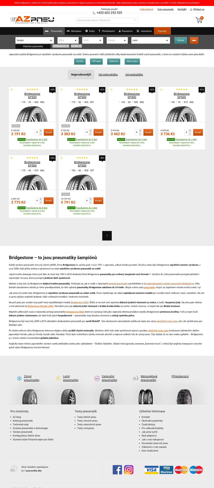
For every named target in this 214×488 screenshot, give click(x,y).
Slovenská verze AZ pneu (155, 438)
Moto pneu (134, 61)
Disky (86, 32)
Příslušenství (109, 31)
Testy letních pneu (86, 411)
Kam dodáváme (150, 445)
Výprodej (174, 31)
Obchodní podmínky (152, 415)
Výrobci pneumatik (22, 426)
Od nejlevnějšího (108, 74)
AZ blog (17, 411)
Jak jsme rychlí (149, 426)
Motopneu (66, 32)
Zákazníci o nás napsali (154, 441)
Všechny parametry (33, 46)
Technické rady (21, 419)
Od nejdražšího (136, 74)
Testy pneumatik (165, 9)
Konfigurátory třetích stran (26, 430)
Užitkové (114, 61)
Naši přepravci (149, 430)
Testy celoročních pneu (89, 419)
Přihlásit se (196, 9)
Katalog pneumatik (23, 415)
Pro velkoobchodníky (152, 423)
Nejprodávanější (78, 74)
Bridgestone (61, 45)
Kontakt (182, 9)
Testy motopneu (85, 423)
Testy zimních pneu (87, 415)
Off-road (96, 61)
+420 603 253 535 (109, 12)
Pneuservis (129, 32)
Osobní (77, 61)
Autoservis (152, 32)
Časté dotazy (148, 419)
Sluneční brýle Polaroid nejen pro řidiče (33, 434)
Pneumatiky (41, 32)
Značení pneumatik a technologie (30, 423)
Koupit (48, 131)
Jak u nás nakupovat (153, 434)
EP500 (76, 45)
